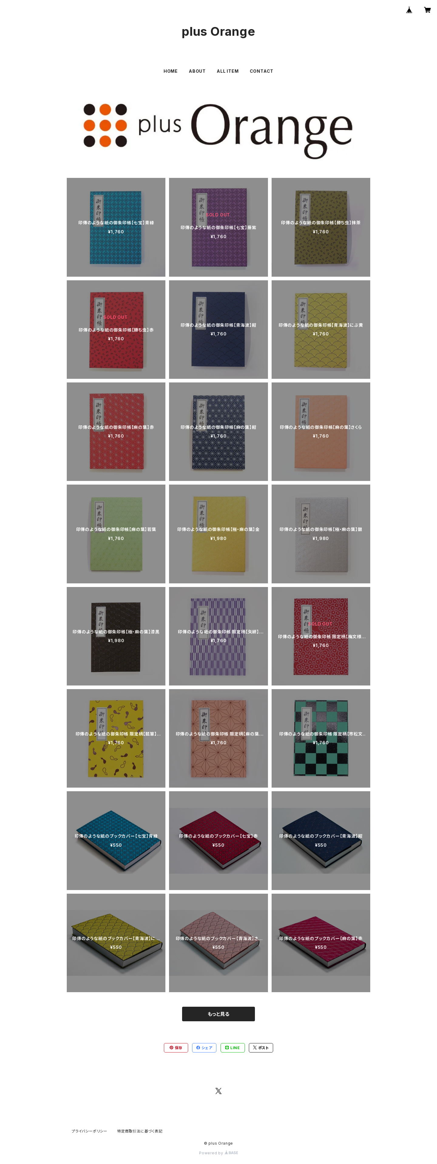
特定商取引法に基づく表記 (140, 1131)
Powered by (218, 1153)
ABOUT (197, 71)
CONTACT (262, 71)
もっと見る (218, 1014)
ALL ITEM (228, 71)
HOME (171, 71)
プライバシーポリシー (89, 1131)
